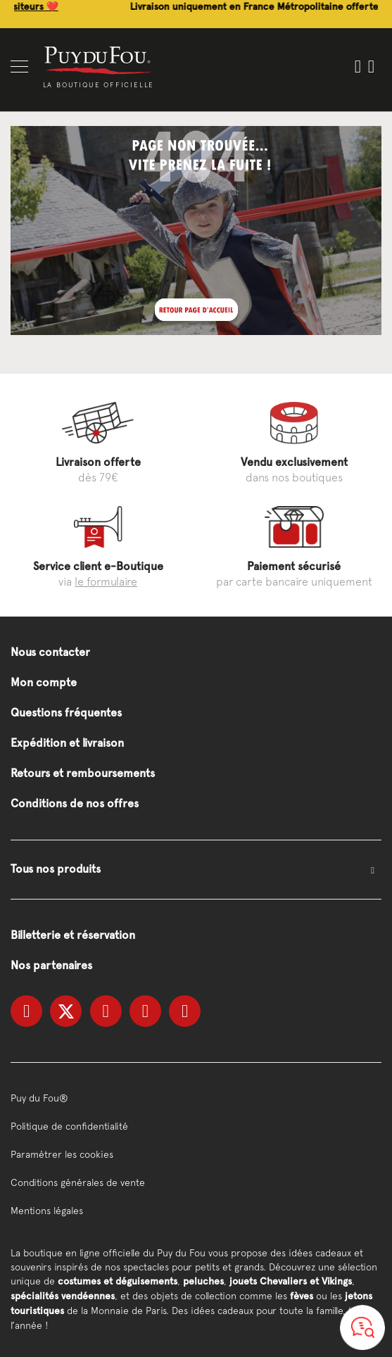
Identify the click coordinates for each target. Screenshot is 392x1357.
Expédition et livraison (67, 743)
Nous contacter (50, 652)
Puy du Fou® (39, 1098)
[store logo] (98, 59)
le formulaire (106, 581)
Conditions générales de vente (78, 1182)
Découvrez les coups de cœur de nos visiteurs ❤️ (115, 7)
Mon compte (44, 682)
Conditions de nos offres (75, 803)
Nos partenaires (51, 965)
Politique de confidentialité (69, 1126)
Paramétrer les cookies (62, 1154)
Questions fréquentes (66, 712)
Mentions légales (47, 1210)
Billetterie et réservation (73, 935)
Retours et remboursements (83, 773)
